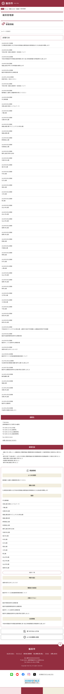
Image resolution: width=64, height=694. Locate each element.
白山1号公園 (5, 214)
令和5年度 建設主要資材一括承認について (14, 86)
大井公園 (4, 194)
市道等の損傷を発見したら (9, 410)
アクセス (47, 653)
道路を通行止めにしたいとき (10, 349)
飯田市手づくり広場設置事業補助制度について (15, 356)
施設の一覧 (32, 572)
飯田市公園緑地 (6, 403)
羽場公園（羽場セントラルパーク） (11, 106)
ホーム (6, 8)
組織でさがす (12, 8)
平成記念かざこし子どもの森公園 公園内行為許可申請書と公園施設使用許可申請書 (25, 329)
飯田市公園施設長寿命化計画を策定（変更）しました (16, 369)
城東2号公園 (5, 234)
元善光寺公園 (5, 119)
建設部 (17, 8)
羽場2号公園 (5, 390)
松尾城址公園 (5, 146)
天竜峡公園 (5, 248)
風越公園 (4, 383)
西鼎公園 (4, 241)
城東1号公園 (5, 281)
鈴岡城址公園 (5, 140)
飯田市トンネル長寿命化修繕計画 (11, 342)
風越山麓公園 (5, 133)
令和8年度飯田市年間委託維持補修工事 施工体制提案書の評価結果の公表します (24, 59)
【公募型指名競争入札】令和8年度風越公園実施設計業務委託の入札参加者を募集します (26, 45)
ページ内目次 (6, 31)
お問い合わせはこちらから (9, 440)
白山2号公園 (5, 207)
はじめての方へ (10, 653)
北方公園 (4, 180)
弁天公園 (4, 261)
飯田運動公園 (5, 376)
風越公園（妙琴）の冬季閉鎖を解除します (13, 65)
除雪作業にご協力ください (9, 79)
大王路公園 (5, 302)
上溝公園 (4, 268)
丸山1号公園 (5, 275)
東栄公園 (4, 288)
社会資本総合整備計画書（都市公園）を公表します (15, 363)
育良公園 (4, 187)
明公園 (3, 200)
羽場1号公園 (5, 396)
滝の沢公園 (5, 167)
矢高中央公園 (5, 160)
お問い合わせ (54, 653)
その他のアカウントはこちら (46, 674)
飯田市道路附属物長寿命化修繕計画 (12, 336)
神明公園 (4, 254)
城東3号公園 (5, 227)
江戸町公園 (5, 295)
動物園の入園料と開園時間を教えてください (14, 92)
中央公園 (4, 173)
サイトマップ (19, 653)
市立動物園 (5, 99)
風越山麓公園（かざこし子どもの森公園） (13, 126)
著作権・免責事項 (28, 653)
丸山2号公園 (5, 221)
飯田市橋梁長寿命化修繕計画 (10, 72)
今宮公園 (4, 309)
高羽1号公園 (5, 322)
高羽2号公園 (5, 315)
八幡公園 (4, 113)
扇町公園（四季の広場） (8, 153)
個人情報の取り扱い (38, 653)
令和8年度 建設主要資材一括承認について (14, 52)
